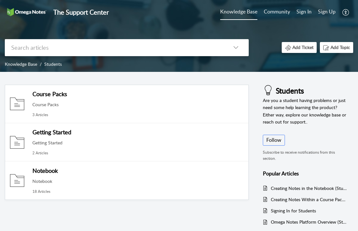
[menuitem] (238, 12)
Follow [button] (273, 139)
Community (277, 11)
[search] (114, 47)
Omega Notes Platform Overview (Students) (309, 222)
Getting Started (51, 132)
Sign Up (327, 11)
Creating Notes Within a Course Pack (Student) (309, 199)
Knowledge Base (238, 11)
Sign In (304, 11)
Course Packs (49, 94)
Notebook (45, 170)
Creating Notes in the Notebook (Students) (309, 188)
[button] (346, 12)
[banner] (179, 36)
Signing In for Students (293, 211)
